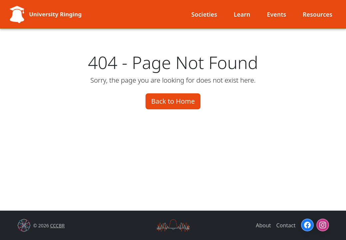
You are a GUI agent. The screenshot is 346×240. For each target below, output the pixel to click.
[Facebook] (307, 225)
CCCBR (57, 225)
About (263, 225)
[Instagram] (322, 225)
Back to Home (173, 101)
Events (276, 14)
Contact (286, 225)
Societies (204, 14)
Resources (317, 14)
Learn (242, 14)
